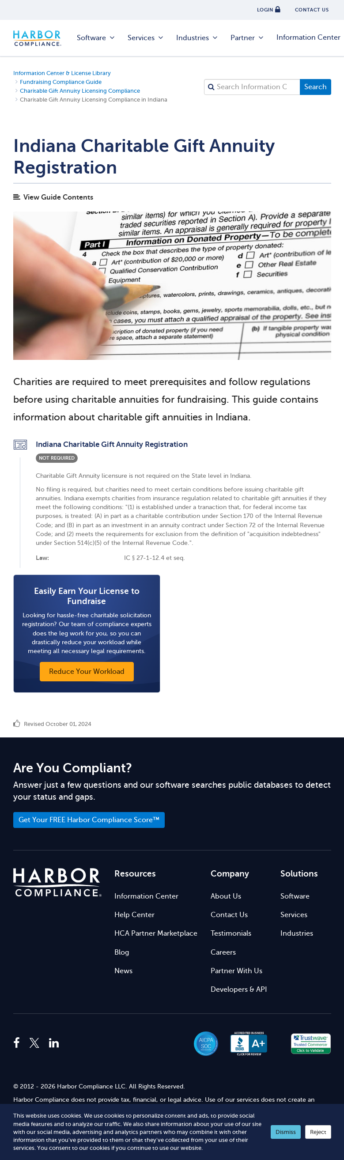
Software (96, 38)
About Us (226, 896)
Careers (223, 952)
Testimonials (231, 933)
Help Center (134, 915)
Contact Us (229, 915)
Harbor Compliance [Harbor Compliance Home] (42, 38)
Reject (318, 1132)
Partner (248, 38)
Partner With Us (236, 971)
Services (146, 38)
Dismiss (286, 1132)
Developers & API (239, 990)
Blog (121, 952)
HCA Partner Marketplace (155, 933)
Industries (197, 38)
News (123, 971)
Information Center (146, 896)
